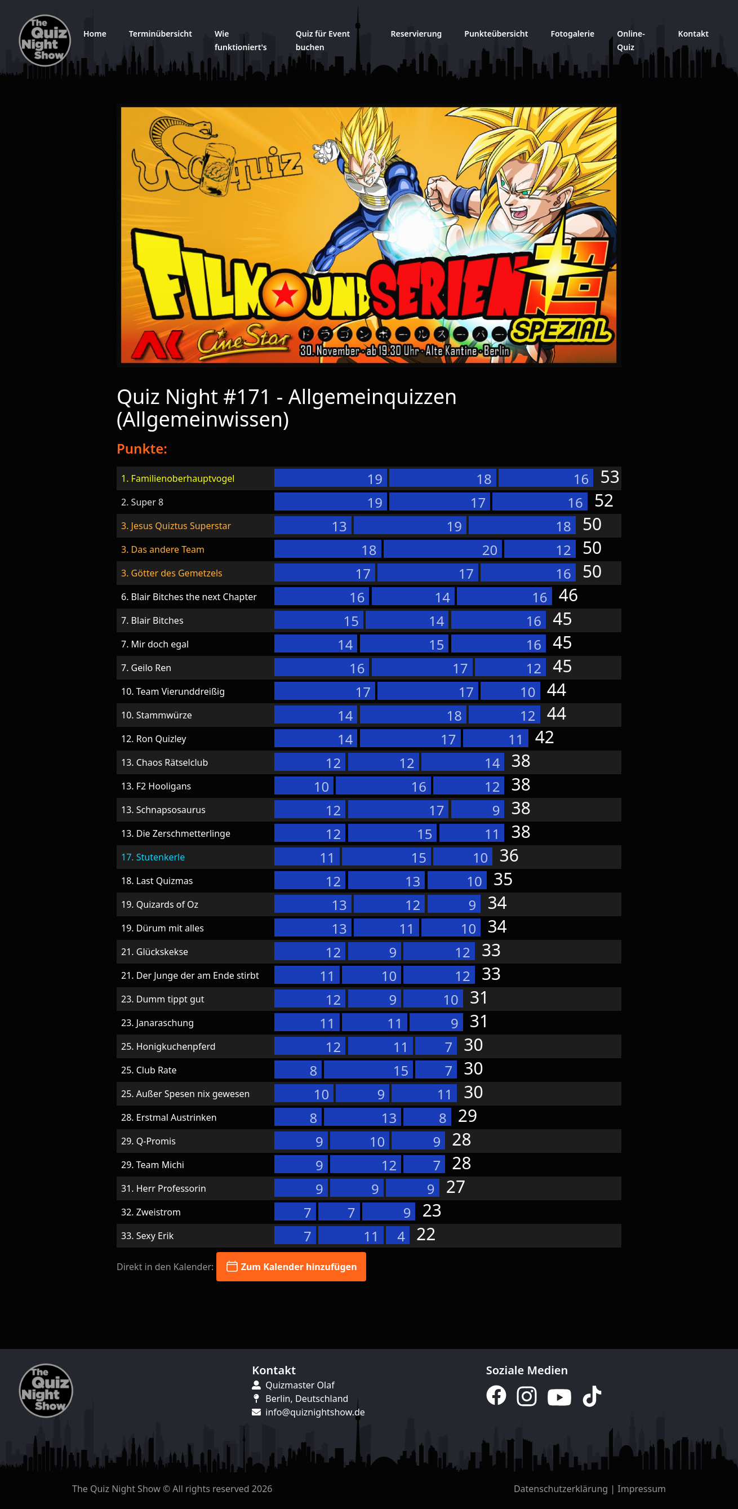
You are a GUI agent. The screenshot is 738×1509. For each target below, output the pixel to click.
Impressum (641, 1489)
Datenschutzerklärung (561, 1489)
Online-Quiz (630, 40)
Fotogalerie (572, 33)
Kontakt (693, 33)
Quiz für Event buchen (323, 40)
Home (94, 33)
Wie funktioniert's (241, 40)
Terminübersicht (160, 33)
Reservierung (416, 33)
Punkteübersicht (496, 33)
